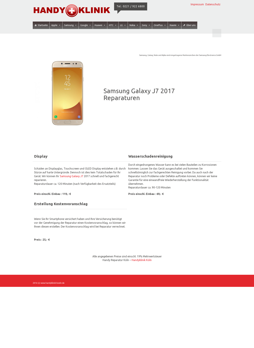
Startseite (43, 25)
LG (123, 25)
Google (85, 25)
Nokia (133, 25)
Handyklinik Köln (142, 260)
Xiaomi (174, 25)
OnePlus (160, 25)
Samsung (70, 25)
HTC (113, 25)
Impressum (197, 4)
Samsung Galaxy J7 (72, 176)
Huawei (100, 25)
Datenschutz (212, 4)
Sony (146, 25)
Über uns (191, 25)
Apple (56, 25)
